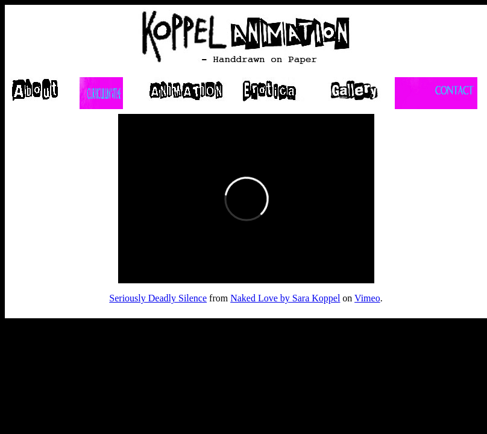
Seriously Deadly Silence (158, 298)
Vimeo (367, 298)
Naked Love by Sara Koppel (285, 298)
